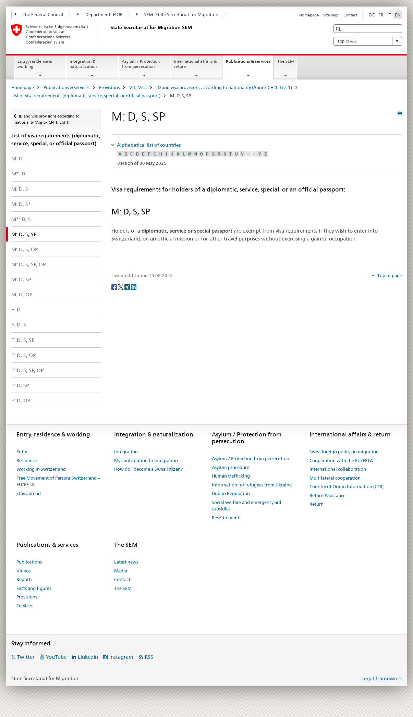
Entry (21, 451)
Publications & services (250, 63)
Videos (23, 570)
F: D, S (18, 324)
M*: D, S (21, 219)
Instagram (121, 657)
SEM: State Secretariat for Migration (177, 14)
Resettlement (225, 517)
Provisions (109, 87)
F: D (16, 309)
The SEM (285, 61)
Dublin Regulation (231, 493)
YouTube (56, 657)
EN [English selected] (398, 14)
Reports (24, 579)
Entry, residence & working (34, 64)
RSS (149, 657)
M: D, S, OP (24, 249)
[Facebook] (114, 286)
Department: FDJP (99, 14)
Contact (350, 15)
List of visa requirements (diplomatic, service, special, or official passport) (85, 95)
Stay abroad (28, 493)
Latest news (126, 562)
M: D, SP (21, 279)
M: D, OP (22, 294)
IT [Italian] (389, 14)
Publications (29, 562)
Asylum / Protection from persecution (141, 64)
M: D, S (19, 189)
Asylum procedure (230, 467)
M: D (17, 158)
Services (24, 605)
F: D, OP (21, 400)
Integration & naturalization (83, 64)
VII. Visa (138, 87)
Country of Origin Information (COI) (346, 486)
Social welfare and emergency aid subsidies (246, 505)
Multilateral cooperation (335, 478)
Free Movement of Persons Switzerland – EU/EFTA (58, 481)
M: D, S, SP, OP (28, 264)
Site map (331, 15)
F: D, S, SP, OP (27, 370)
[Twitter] (121, 286)
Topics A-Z (367, 41)
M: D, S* (21, 204)
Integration (126, 451)
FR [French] (381, 14)
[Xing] (127, 286)
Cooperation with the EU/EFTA (341, 460)
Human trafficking (231, 476)
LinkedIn (88, 657)
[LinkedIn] (133, 286)
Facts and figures (33, 588)
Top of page (389, 275)
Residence (26, 460)
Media (120, 570)
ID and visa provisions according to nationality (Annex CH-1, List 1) (224, 87)
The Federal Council (39, 14)
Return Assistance (327, 495)
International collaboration (337, 469)
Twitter (26, 657)
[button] (339, 29)
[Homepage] (109, 34)
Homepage (309, 15)
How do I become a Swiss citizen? (148, 469)
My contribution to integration (146, 460)
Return (316, 504)
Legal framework (381, 678)
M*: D (18, 173)
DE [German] (372, 14)
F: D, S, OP (23, 355)
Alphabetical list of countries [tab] (148, 145)
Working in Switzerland (41, 469)
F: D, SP (20, 385)
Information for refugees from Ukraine (252, 484)
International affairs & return (195, 64)
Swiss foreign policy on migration (344, 451)
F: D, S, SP (23, 340)
